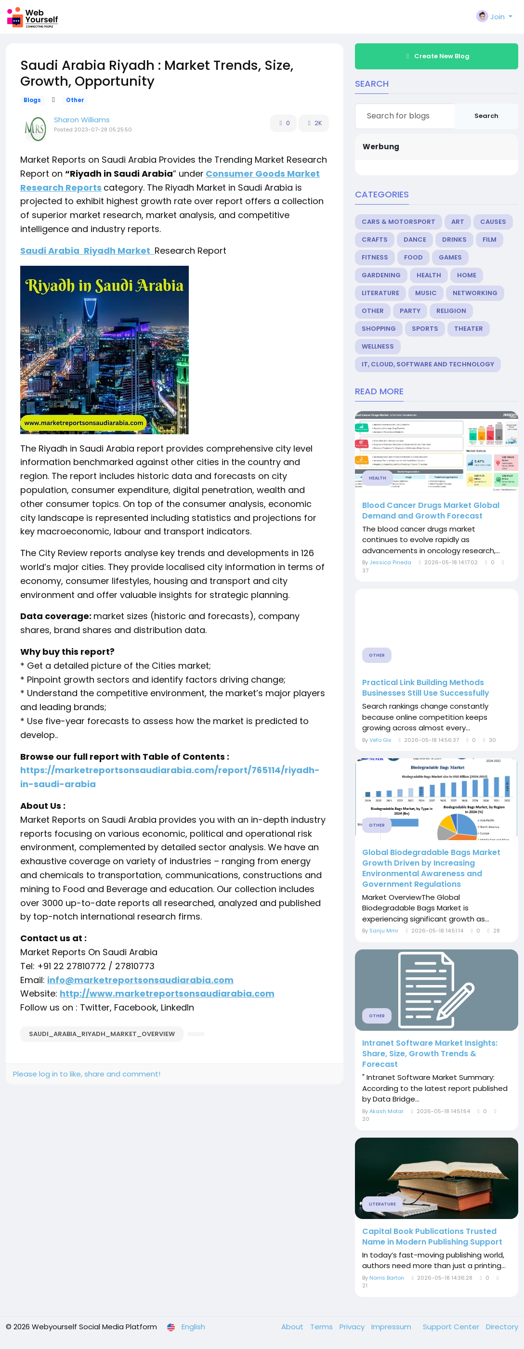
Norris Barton (386, 1278)
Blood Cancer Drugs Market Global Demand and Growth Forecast (430, 510)
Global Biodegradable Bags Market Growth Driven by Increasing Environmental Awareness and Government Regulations (431, 868)
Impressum (392, 1327)
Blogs (32, 100)
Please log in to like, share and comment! (86, 1074)
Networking (475, 293)
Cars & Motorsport (398, 221)
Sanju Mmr (383, 930)
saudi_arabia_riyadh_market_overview (102, 1033)
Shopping (379, 328)
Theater (468, 328)
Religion (451, 310)
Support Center (452, 1327)
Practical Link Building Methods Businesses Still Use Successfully (425, 688)
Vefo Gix (380, 740)
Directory (502, 1327)
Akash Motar (386, 1111)
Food (413, 257)
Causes (493, 221)
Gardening (381, 275)
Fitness (375, 257)
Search (486, 115)
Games (450, 257)
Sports (425, 328)
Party (410, 310)
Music (426, 293)
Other (75, 100)
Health (429, 275)
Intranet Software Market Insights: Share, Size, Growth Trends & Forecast (430, 1054)
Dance (415, 239)
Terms (322, 1327)
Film (490, 239)
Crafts (375, 239)
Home (466, 275)
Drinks (454, 239)
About (293, 1327)
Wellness (378, 346)
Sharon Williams (82, 120)
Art (457, 221)
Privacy (353, 1327)
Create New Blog (437, 56)
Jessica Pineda (390, 562)
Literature (380, 293)
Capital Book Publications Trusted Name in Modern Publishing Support (432, 1236)
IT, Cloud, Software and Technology (428, 364)
